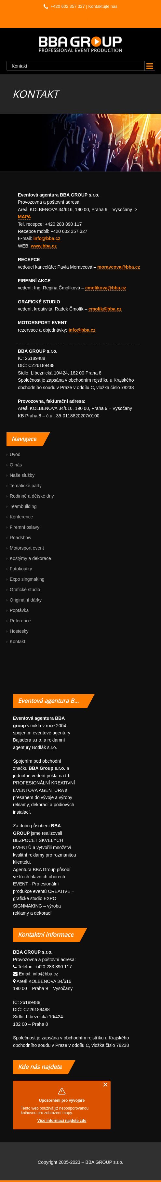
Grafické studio (25, 589)
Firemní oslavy (24, 527)
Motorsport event (27, 548)
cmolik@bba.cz (105, 308)
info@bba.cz (46, 238)
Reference (20, 620)
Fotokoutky (21, 568)
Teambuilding (23, 506)
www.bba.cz (44, 245)
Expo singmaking (27, 579)
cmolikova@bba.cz (105, 287)
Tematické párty (26, 485)
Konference (21, 516)
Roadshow (20, 537)
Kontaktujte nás (102, 6)
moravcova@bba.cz (118, 267)
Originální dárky (26, 600)
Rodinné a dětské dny (32, 496)
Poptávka (19, 610)
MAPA (24, 216)
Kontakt (17, 641)
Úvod (15, 454)
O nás (16, 464)
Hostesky (19, 631)
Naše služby (22, 475)
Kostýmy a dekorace (30, 558)
